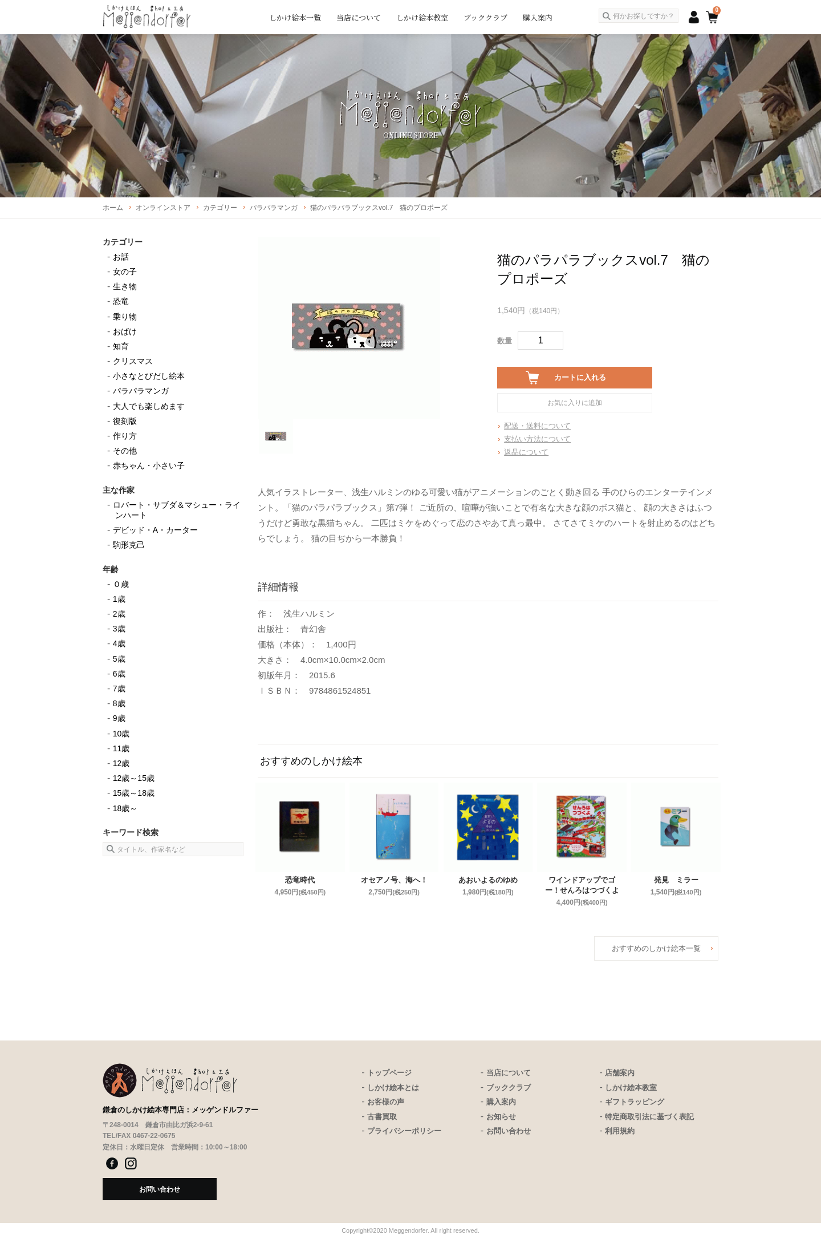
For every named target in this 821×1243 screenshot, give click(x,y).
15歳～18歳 (134, 792)
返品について (526, 452)
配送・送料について (537, 426)
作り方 (125, 435)
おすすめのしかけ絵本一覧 (656, 948)
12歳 (121, 763)
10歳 (121, 733)
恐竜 (121, 301)
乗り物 (125, 316)
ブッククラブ (485, 17)
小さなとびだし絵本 (149, 375)
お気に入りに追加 (574, 403)
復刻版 (125, 421)
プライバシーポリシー (404, 1131)
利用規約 (620, 1131)
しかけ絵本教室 (422, 17)
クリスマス (133, 361)
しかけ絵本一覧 (295, 17)
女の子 (125, 271)
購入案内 (537, 17)
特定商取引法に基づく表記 (649, 1116)
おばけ (125, 331)
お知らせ (501, 1116)
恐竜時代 (300, 880)
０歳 (121, 584)
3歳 (119, 628)
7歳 (119, 688)
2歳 (119, 613)
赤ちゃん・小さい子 (149, 465)
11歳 (121, 748)
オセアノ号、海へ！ (394, 880)
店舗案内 (620, 1072)
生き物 (125, 286)
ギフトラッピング (634, 1102)
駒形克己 (129, 544)
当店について (358, 17)
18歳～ (125, 808)
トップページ (389, 1072)
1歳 (119, 599)
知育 (121, 346)
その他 (125, 450)
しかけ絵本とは (393, 1087)
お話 (121, 256)
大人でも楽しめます (149, 406)
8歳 (119, 703)
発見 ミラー (676, 880)
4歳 (119, 643)
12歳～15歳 (134, 778)
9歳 (119, 718)
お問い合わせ (508, 1131)
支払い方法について (537, 439)
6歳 (119, 673)
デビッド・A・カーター (155, 530)
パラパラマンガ (141, 390)
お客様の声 (385, 1102)
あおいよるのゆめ (488, 880)
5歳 (119, 658)
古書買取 (382, 1116)
